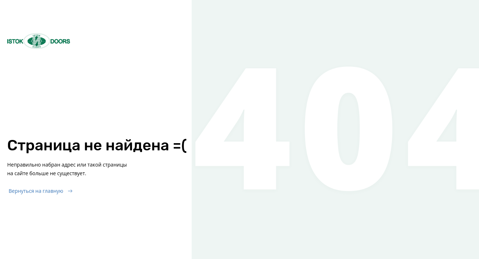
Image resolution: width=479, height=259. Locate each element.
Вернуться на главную (36, 190)
